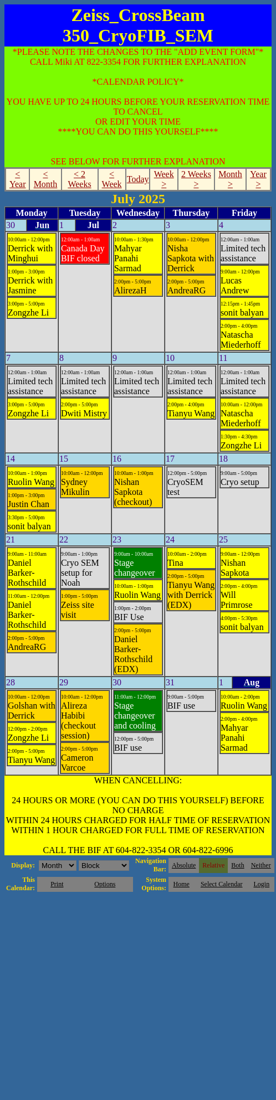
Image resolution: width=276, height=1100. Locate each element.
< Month (46, 179)
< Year (17, 179)
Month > (230, 179)
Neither (261, 865)
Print (56, 884)
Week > (164, 179)
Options (104, 884)
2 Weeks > (196, 179)
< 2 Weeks (79, 179)
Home (181, 884)
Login (261, 884)
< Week (112, 179)
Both (237, 865)
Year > (258, 179)
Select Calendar (222, 884)
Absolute (184, 865)
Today (138, 179)
